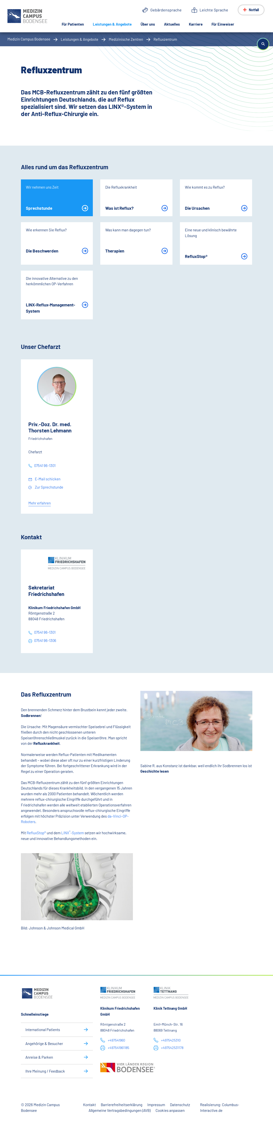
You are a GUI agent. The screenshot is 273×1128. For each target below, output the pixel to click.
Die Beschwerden (42, 250)
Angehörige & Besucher (44, 1043)
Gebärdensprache (166, 9)
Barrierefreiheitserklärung (121, 1104)
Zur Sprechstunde (48, 487)
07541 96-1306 (45, 640)
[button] (263, 44)
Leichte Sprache (214, 9)
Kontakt (89, 1104)
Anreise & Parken (39, 1057)
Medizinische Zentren (126, 39)
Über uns (148, 24)
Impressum (156, 1104)
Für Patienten (73, 24)
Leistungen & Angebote (114, 23)
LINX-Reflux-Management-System (50, 308)
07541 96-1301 (44, 465)
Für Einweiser (223, 24)
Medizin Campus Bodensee (28, 39)
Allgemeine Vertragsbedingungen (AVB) (120, 1110)
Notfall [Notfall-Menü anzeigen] (254, 10)
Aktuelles (172, 24)
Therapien (114, 250)
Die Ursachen (197, 208)
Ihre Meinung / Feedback (45, 1071)
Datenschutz (180, 1104)
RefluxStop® (196, 256)
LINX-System (72, 833)
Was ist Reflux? (119, 208)
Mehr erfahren (39, 503)
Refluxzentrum (165, 39)
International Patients (42, 1029)
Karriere (196, 24)
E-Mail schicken (47, 479)
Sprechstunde (39, 208)
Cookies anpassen (170, 1110)
